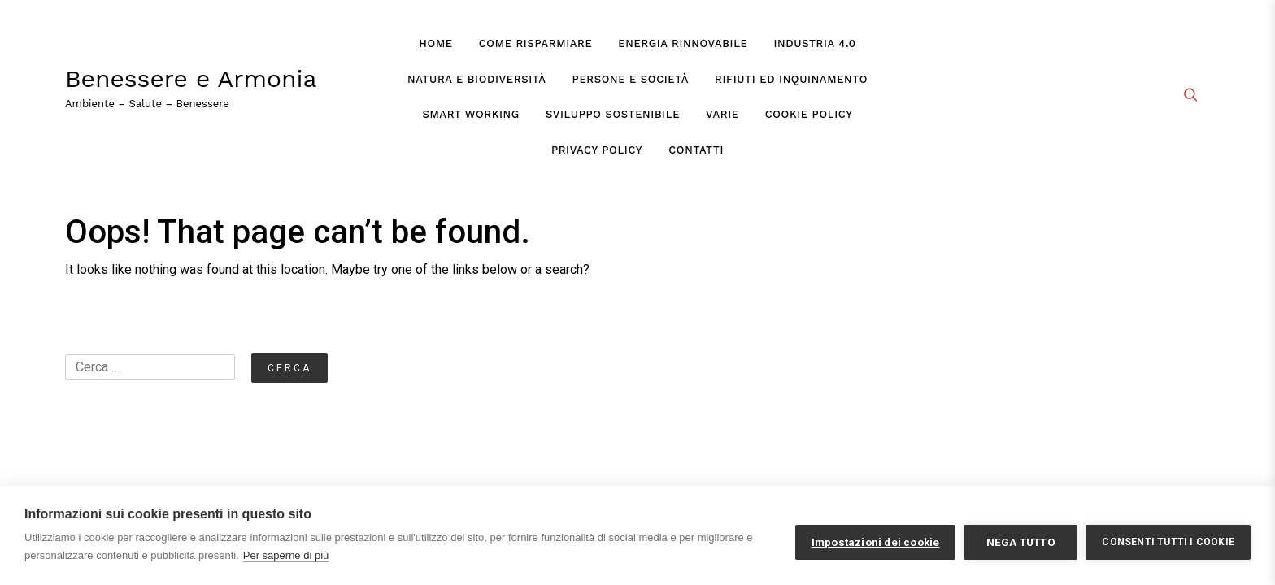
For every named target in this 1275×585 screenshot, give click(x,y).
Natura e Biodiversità (476, 79)
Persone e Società (630, 79)
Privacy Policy (596, 150)
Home (435, 43)
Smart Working (470, 114)
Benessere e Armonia (191, 79)
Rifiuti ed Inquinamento (791, 79)
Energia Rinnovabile (682, 43)
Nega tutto (1020, 541)
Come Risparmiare (536, 43)
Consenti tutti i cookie (1168, 542)
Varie (722, 114)
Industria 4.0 (815, 43)
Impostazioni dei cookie (876, 541)
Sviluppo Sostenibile (613, 114)
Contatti (696, 150)
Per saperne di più (286, 555)
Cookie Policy (809, 114)
